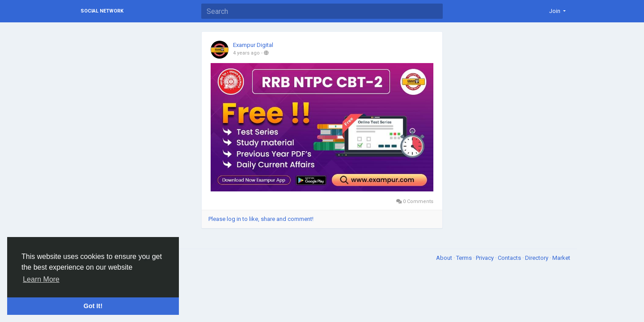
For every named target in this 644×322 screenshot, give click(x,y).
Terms (464, 257)
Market (561, 257)
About (444, 257)
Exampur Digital (253, 45)
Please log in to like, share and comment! (261, 219)
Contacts (510, 257)
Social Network (101, 11)
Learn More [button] (41, 279)
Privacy (485, 257)
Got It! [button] (93, 305)
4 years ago (246, 53)
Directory (537, 257)
